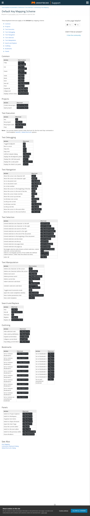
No (76, 25)
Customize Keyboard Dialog (10, 446)
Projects (6, 26)
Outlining (6, 46)
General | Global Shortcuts (23, 132)
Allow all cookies (79, 511)
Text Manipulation (9, 40)
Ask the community (74, 35)
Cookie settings (63, 511)
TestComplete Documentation (10, 7)
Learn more (44, 513)
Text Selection (8, 37)
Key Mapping (45, 7)
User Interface (29, 7)
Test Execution (8, 29)
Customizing (37, 7)
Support (56, 2)
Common (6, 24)
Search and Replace (10, 43)
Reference (21, 7)
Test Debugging (9, 32)
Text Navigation (9, 35)
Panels (6, 51)
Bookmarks (7, 48)
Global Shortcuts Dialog (9, 448)
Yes (69, 25)
